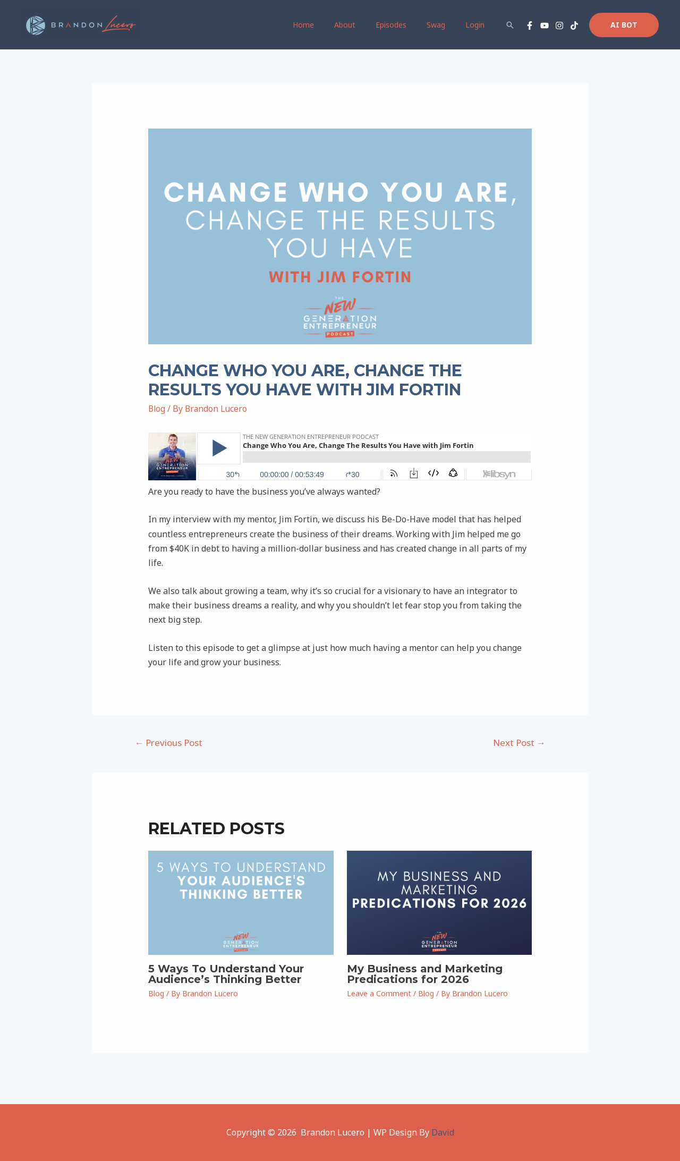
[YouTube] (544, 25)
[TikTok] (574, 25)
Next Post (519, 742)
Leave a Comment (379, 993)
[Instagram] (559, 25)
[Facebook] (529, 25)
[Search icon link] (510, 25)
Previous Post (168, 742)
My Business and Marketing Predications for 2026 (425, 974)
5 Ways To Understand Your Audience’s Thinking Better (226, 974)
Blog (157, 408)
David (442, 1132)
